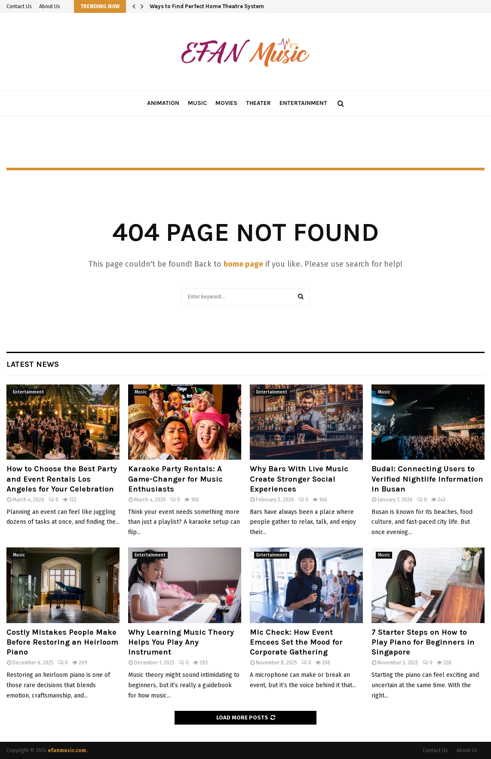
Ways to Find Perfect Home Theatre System (207, 6)
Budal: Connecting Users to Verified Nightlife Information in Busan (427, 479)
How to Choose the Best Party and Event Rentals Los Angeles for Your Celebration (61, 479)
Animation (163, 103)
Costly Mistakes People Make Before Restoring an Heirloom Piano (62, 642)
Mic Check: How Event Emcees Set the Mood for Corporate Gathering (296, 642)
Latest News (32, 364)
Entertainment (303, 103)
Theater (258, 103)
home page (243, 264)
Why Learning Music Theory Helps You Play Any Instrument (181, 642)
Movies (226, 103)
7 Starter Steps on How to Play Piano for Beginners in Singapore (423, 642)
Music (197, 103)
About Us (49, 6)
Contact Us (19, 6)
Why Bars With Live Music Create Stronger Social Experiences (299, 479)
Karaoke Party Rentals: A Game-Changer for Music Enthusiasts (175, 479)
